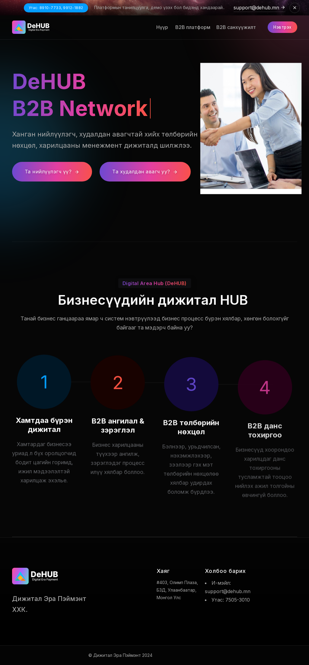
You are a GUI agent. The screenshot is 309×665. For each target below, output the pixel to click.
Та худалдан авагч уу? (145, 172)
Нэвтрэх (281, 27)
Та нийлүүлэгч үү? (52, 172)
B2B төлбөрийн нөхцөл (191, 452)
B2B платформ (190, 27)
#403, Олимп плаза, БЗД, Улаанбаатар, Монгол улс (177, 590)
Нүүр (160, 27)
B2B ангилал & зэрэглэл (117, 443)
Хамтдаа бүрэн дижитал (44, 435)
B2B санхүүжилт (234, 27)
